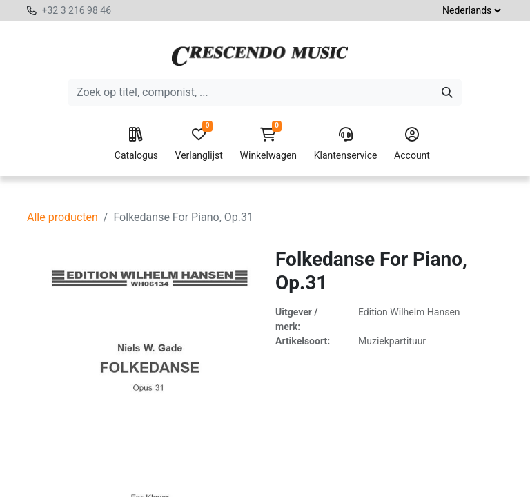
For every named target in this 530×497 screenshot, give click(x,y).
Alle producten (62, 217)
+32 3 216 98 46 (76, 10)
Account (412, 144)
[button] (257, 436)
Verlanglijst (199, 144)
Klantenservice (345, 144)
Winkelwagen (268, 144)
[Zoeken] (447, 92)
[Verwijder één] (143, 436)
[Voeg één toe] (206, 436)
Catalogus (136, 144)
